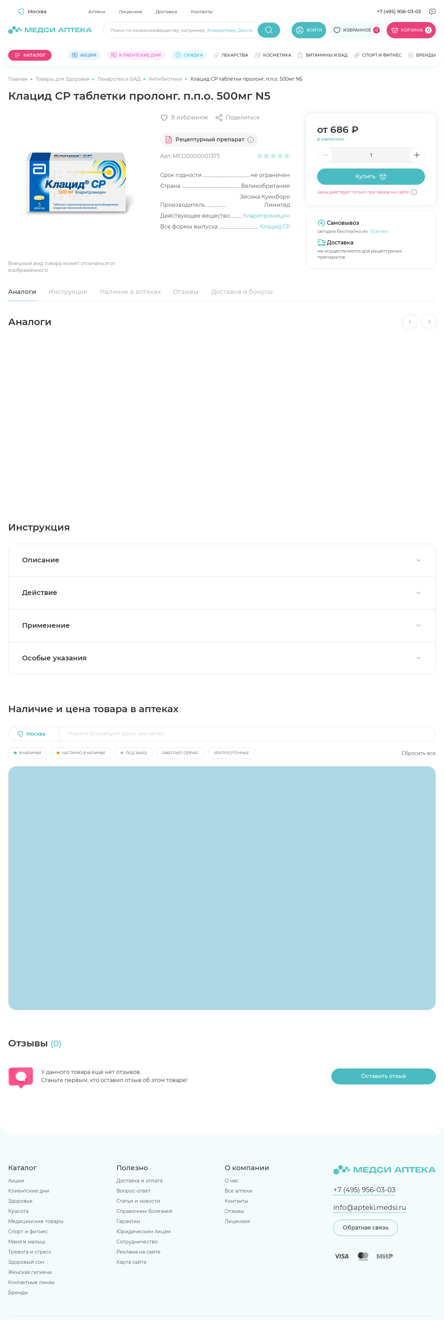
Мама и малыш (26, 1242)
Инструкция (68, 292)
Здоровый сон (26, 1262)
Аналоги (22, 292)
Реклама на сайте (138, 1252)
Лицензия (130, 11)
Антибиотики (166, 79)
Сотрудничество (137, 1242)
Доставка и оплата (139, 1181)
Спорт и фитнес (28, 1231)
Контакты (201, 11)
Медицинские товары (35, 1221)
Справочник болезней (144, 1211)
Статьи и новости (138, 1201)
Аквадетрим (221, 30)
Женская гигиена (30, 1272)
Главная (18, 79)
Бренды (18, 1292)
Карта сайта (131, 1262)
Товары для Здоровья (63, 79)
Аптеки (96, 11)
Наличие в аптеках (130, 292)
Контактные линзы (31, 1282)
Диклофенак (252, 30)
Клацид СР (275, 226)
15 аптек (379, 231)
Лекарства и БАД (119, 79)
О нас (232, 1181)
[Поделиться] (237, 118)
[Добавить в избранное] (184, 118)
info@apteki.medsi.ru (369, 1207)
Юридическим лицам (143, 1231)
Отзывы (186, 292)
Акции (16, 1181)
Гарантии (128, 1221)
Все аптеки (239, 1191)
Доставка (166, 11)
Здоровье (20, 1201)
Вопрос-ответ (133, 1191)
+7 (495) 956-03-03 (399, 11)
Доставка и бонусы (242, 292)
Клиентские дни (28, 1191)
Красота (18, 1211)
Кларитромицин (266, 216)
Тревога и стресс (30, 1252)
